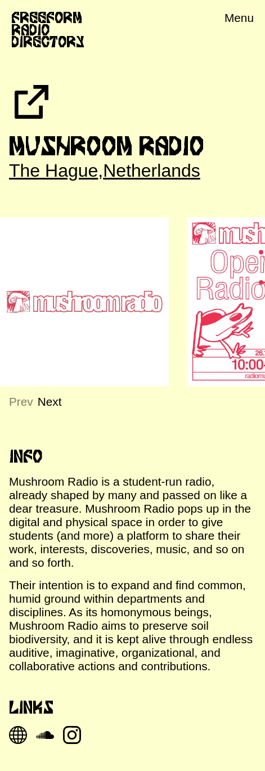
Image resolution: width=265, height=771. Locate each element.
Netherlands (151, 170)
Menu (239, 17)
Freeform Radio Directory (47, 29)
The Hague (53, 170)
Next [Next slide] (50, 401)
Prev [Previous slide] (21, 401)
